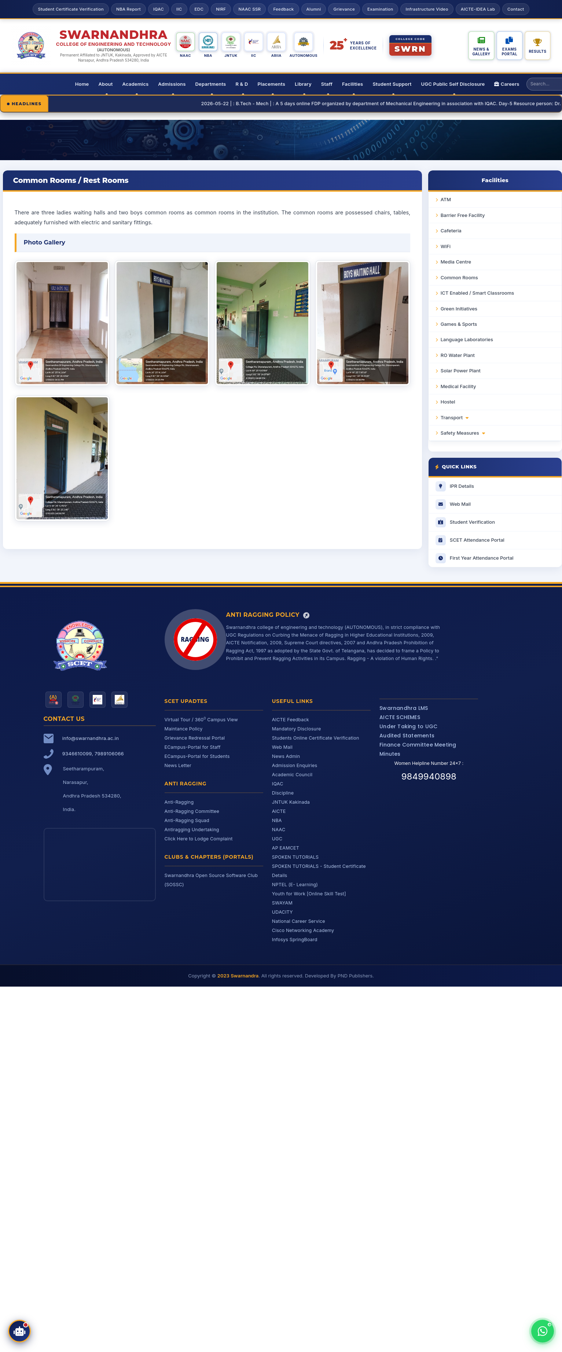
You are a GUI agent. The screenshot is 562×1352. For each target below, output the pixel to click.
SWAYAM (282, 903)
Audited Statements (406, 735)
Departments (210, 84)
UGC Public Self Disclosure (453, 84)
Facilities (352, 84)
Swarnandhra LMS (403, 708)
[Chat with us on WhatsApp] (542, 1331)
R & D (241, 84)
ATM (446, 199)
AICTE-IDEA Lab (478, 9)
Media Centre (456, 262)
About (105, 84)
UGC (277, 838)
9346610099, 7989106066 (93, 753)
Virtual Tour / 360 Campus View (201, 719)
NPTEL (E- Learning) (295, 884)
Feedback (283, 9)
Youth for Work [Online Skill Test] (309, 893)
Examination (380, 9)
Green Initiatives (459, 309)
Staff (327, 84)
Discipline (283, 793)
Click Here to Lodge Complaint (199, 838)
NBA (277, 820)
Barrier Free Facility (463, 215)
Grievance (344, 9)
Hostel (448, 402)
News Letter (178, 765)
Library (303, 84)
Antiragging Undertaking (192, 829)
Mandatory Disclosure (296, 729)
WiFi (446, 246)
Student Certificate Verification (70, 9)
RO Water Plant (458, 355)
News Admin (286, 756)
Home (82, 84)
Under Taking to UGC (408, 726)
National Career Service (298, 921)
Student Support (391, 84)
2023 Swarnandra (237, 976)
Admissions (172, 84)
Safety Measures (463, 433)
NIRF (221, 9)
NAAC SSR (249, 9)
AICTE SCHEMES (399, 717)
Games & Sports (459, 324)
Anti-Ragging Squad (187, 820)
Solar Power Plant (461, 370)
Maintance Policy (184, 729)
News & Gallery (481, 51)
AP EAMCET (285, 848)
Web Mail (282, 747)
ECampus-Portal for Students (197, 756)
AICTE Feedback (290, 719)
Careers (506, 84)
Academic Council (292, 774)
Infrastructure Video (426, 9)
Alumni (313, 9)
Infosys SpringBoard (294, 939)
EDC (199, 9)
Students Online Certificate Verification (315, 738)
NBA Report (128, 9)
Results (538, 51)
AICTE (279, 811)
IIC (179, 9)
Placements (271, 84)
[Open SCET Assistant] (19, 1331)
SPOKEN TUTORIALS (295, 857)
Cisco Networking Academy (303, 930)
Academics (135, 84)
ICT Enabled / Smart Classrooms (477, 293)
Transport (455, 417)
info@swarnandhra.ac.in (90, 738)
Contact (515, 9)
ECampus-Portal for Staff (193, 747)
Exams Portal (509, 51)
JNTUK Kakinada (291, 802)
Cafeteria (451, 230)
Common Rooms (459, 277)
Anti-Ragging (179, 802)
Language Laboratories (467, 339)
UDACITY (282, 912)
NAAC (278, 829)
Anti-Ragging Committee (192, 811)
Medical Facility (458, 386)
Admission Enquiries (294, 765)
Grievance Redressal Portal (195, 738)
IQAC (158, 9)
